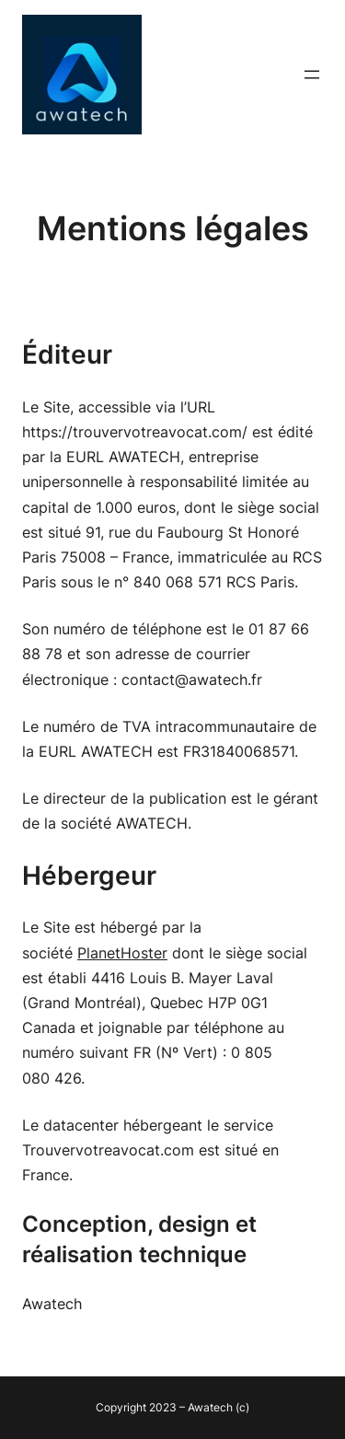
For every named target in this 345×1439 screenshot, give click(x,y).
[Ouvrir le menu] (312, 75)
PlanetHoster (122, 953)
